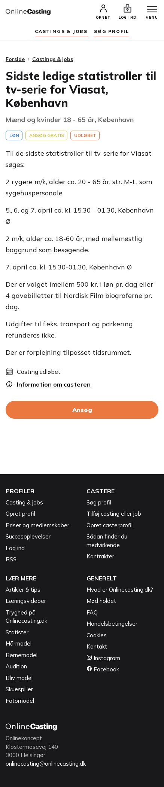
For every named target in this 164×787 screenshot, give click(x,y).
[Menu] (152, 9)
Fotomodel (20, 700)
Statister (17, 632)
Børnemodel (21, 655)
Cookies (96, 635)
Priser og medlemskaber (37, 525)
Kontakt (96, 646)
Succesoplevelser (28, 536)
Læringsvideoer (26, 600)
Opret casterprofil (109, 525)
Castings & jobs (61, 31)
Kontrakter (100, 556)
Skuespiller (19, 689)
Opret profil (20, 513)
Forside (15, 59)
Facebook (102, 669)
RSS (11, 559)
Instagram (103, 658)
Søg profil (98, 502)
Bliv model (19, 677)
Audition (16, 666)
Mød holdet (101, 600)
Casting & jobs (24, 502)
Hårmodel (18, 643)
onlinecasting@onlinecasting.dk (46, 763)
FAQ (92, 612)
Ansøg (82, 410)
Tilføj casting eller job (113, 513)
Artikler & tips (23, 589)
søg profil (111, 31)
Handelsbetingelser (111, 623)
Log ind (15, 548)
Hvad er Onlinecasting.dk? (119, 589)
